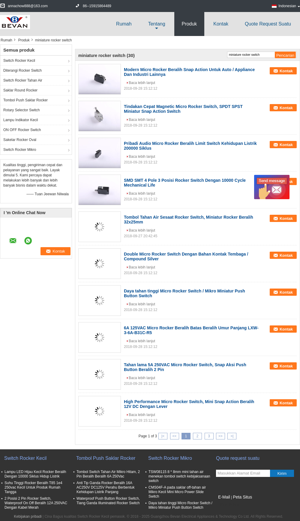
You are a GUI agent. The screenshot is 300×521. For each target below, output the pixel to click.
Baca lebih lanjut (142, 83)
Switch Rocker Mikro (19, 150)
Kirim (282, 473)
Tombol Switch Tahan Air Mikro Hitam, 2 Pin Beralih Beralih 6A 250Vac (108, 474)
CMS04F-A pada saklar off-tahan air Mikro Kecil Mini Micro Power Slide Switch (177, 492)
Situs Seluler (228, 504)
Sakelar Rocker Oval (19, 140)
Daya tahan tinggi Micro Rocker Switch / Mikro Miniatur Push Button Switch (180, 505)
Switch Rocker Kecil (19, 60)
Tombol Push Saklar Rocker (25, 100)
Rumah (124, 23)
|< (162, 436)
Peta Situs (242, 497)
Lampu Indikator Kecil (20, 120)
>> (220, 436)
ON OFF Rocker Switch (22, 130)
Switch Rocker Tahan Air (22, 80)
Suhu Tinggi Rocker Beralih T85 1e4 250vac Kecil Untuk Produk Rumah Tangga (33, 487)
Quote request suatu (268, 23)
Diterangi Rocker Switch (22, 70)
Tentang (156, 23)
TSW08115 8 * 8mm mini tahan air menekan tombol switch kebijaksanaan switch (179, 476)
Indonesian (289, 6)
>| (231, 436)
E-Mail (224, 497)
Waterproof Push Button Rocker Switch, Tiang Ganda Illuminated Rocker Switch (108, 500)
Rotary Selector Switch (21, 110)
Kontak (220, 23)
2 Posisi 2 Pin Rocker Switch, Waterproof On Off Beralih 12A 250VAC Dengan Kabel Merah (35, 503)
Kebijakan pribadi (28, 516)
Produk (189, 23)
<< (174, 436)
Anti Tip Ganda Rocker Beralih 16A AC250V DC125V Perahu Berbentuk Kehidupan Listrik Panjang (105, 487)
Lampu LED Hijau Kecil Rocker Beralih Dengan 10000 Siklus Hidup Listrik (35, 474)
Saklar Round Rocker (20, 90)
